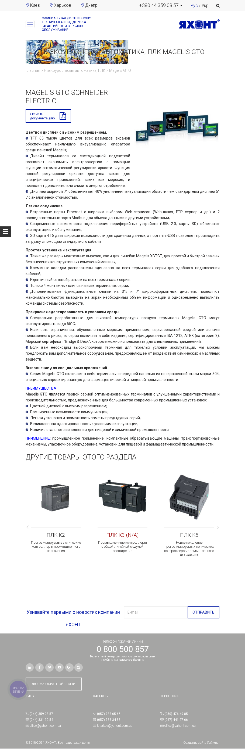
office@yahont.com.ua (45, 732)
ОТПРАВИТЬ (203, 619)
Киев (35, 5)
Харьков (62, 5)
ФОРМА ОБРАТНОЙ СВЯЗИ (53, 690)
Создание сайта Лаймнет (201, 749)
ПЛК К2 (56, 536)
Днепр (91, 5)
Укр (205, 5)
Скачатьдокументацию (43, 116)
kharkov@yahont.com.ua (114, 732)
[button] (160, 5)
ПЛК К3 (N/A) (122, 536)
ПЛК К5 (189, 536)
